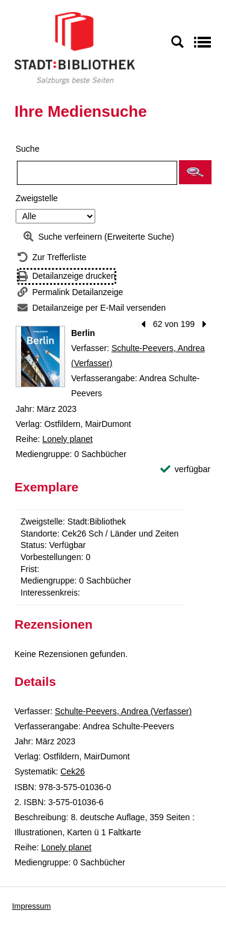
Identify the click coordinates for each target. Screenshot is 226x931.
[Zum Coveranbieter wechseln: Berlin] (40, 356)
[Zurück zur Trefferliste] (51, 257)
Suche (28, 149)
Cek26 (72, 771)
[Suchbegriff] (97, 173)
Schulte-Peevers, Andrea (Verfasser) (123, 711)
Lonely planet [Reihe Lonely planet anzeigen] (67, 439)
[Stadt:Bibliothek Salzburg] (74, 47)
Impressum (31, 906)
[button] (195, 172)
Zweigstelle (37, 198)
